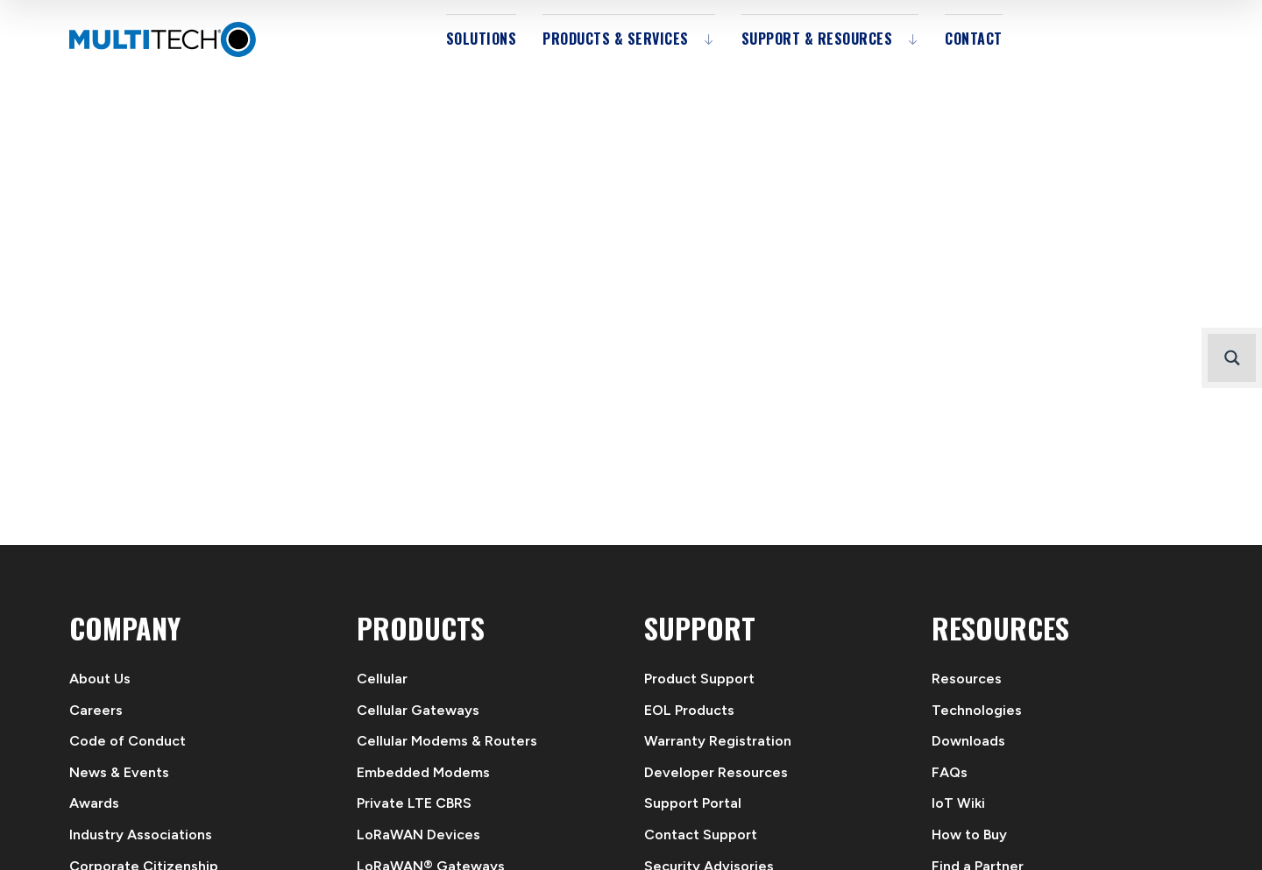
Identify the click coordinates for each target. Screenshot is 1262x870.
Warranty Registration (717, 740)
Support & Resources (817, 38)
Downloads (968, 740)
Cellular (382, 678)
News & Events (119, 772)
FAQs (950, 772)
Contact (974, 38)
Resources (967, 678)
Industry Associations (140, 834)
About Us (100, 678)
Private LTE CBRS (414, 803)
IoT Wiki (958, 803)
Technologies (977, 710)
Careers (96, 710)
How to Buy (969, 834)
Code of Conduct (127, 740)
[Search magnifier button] (1232, 358)
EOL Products (689, 710)
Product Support (699, 678)
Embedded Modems (423, 772)
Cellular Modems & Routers (447, 740)
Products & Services (615, 38)
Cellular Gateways (418, 710)
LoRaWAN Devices (418, 834)
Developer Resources (716, 772)
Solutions (481, 38)
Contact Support (700, 834)
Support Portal (692, 803)
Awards (94, 803)
